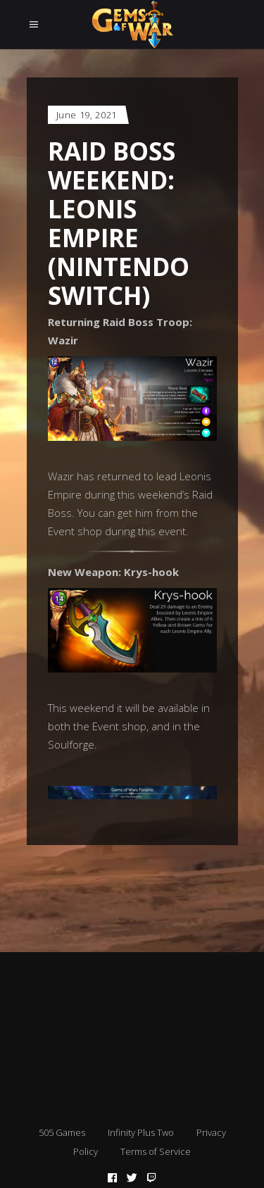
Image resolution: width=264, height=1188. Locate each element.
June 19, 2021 (86, 114)
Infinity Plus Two (141, 1132)
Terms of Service (155, 1151)
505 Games (62, 1132)
